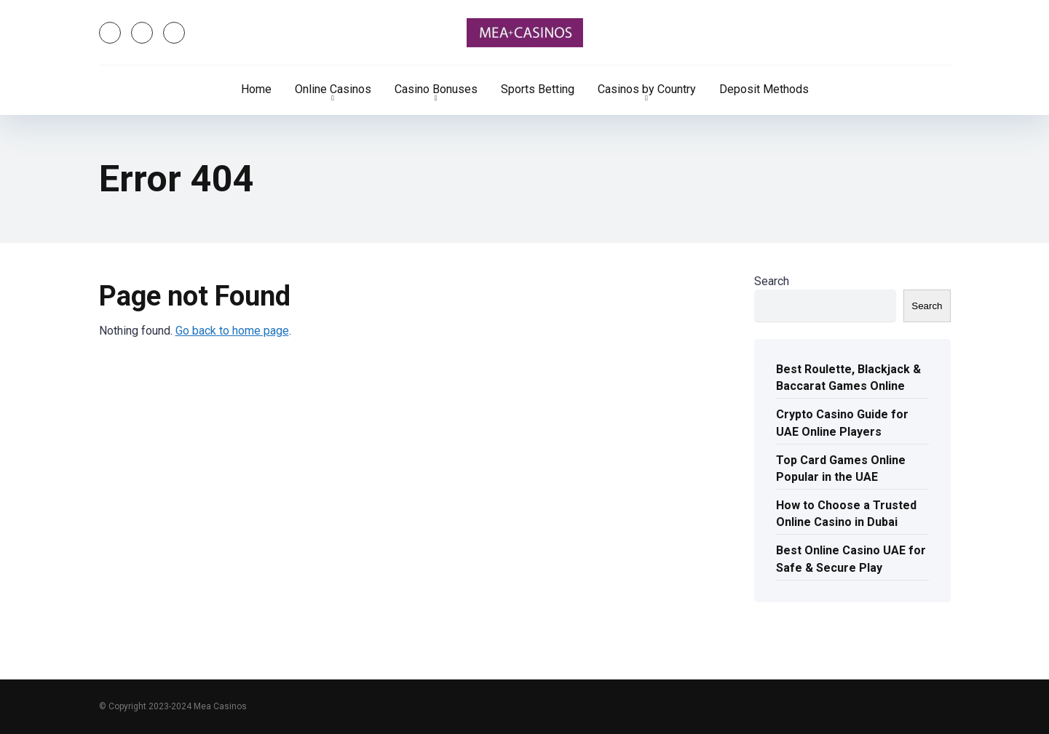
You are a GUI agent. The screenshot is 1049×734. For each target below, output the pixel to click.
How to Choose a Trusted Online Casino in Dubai (846, 513)
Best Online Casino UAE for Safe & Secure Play (851, 558)
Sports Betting (537, 89)
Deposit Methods (764, 89)
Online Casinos (333, 89)
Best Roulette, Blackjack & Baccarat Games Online (848, 377)
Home (256, 89)
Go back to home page (232, 331)
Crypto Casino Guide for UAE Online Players (842, 422)
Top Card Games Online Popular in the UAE (841, 468)
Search (771, 281)
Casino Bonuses (436, 89)
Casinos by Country (647, 89)
